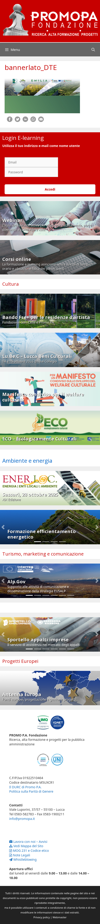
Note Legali (19, 855)
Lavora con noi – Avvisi (28, 841)
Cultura (10, 284)
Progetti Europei (20, 661)
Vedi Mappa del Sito (26, 846)
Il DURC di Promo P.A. (25, 787)
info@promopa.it (22, 818)
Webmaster (60, 917)
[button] (3, 527)
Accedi (50, 189)
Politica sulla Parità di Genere (31, 791)
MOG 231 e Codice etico (29, 850)
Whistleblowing (23, 859)
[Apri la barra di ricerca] (93, 49)
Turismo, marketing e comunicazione (43, 554)
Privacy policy (41, 917)
